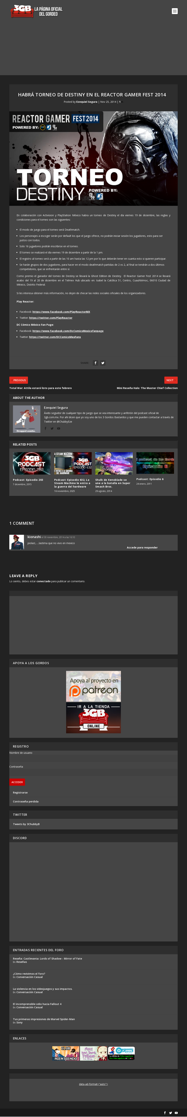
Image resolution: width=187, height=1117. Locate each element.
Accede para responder (142, 548)
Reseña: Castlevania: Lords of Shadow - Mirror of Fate (47, 959)
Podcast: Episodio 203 (28, 480)
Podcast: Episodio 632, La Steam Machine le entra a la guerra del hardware (72, 483)
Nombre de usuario (20, 753)
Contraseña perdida (26, 802)
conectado (44, 581)
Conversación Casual (29, 977)
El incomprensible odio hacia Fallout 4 (37, 1004)
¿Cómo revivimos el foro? (29, 974)
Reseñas (21, 962)
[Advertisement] (93, 50)
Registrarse (20, 793)
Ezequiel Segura (86, 102)
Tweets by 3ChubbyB (26, 824)
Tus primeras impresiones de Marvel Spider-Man (44, 1019)
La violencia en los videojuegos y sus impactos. (42, 989)
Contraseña (16, 767)
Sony (19, 1022)
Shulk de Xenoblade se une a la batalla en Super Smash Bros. (112, 483)
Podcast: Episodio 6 (150, 479)
